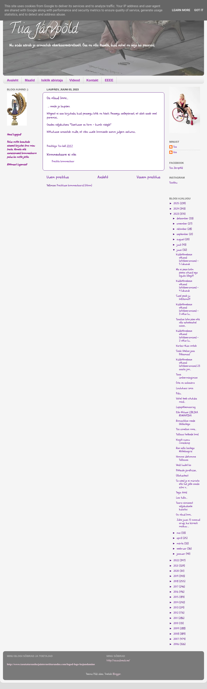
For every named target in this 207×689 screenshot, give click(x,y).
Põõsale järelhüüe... (186, 470)
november (182, 223)
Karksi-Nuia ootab (186, 346)
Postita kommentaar (63, 161)
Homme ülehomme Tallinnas (186, 458)
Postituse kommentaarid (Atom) (74, 185)
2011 (176, 618)
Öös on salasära (185, 383)
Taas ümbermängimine (186, 376)
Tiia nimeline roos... (186, 429)
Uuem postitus (58, 177)
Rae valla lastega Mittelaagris (185, 449)
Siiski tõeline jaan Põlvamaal (185, 352)
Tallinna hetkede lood (187, 434)
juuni (180, 250)
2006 (176, 644)
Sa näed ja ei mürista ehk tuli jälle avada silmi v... (187, 484)
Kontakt (92, 80)
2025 (176, 203)
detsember (183, 218)
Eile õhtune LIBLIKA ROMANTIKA (187, 414)
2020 (176, 571)
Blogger (117, 674)
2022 (176, 560)
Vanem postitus (148, 177)
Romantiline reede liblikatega (185, 422)
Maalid (30, 80)
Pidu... (179, 393)
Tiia (175, 147)
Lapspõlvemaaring (185, 407)
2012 (176, 613)
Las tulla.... (181, 498)
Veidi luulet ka (183, 465)
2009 (176, 628)
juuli (179, 245)
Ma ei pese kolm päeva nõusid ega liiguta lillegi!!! (187, 273)
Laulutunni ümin (184, 388)
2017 (176, 586)
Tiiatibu (173, 182)
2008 (176, 634)
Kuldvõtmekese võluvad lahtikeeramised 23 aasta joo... (188, 364)
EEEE (109, 80)
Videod (74, 80)
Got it (198, 10)
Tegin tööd (181, 492)
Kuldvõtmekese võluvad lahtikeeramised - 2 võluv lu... (187, 336)
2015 (176, 597)
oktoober (182, 229)
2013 (176, 607)
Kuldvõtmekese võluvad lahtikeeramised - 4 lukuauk (187, 286)
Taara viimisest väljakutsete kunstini (184, 506)
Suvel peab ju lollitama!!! (183, 297)
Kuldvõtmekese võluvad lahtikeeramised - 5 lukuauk (187, 259)
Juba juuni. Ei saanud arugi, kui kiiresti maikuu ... (188, 523)
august (181, 239)
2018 (176, 581)
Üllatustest (182, 475)
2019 (176, 576)
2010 (176, 623)
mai (179, 533)
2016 (176, 592)
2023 (176, 214)
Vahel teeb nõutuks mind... (186, 400)
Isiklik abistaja (52, 80)
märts (180, 543)
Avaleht (12, 80)
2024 (176, 209)
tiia (175, 152)
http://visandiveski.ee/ (118, 660)
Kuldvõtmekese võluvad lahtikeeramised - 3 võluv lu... (187, 309)
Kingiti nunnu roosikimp (183, 441)
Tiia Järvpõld (43, 30)
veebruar (182, 548)
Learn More (181, 10)
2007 (176, 639)
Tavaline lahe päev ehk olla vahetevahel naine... (188, 323)
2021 (176, 566)
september (183, 234)
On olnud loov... (184, 514)
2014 (176, 602)
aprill (180, 538)
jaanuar (181, 554)
